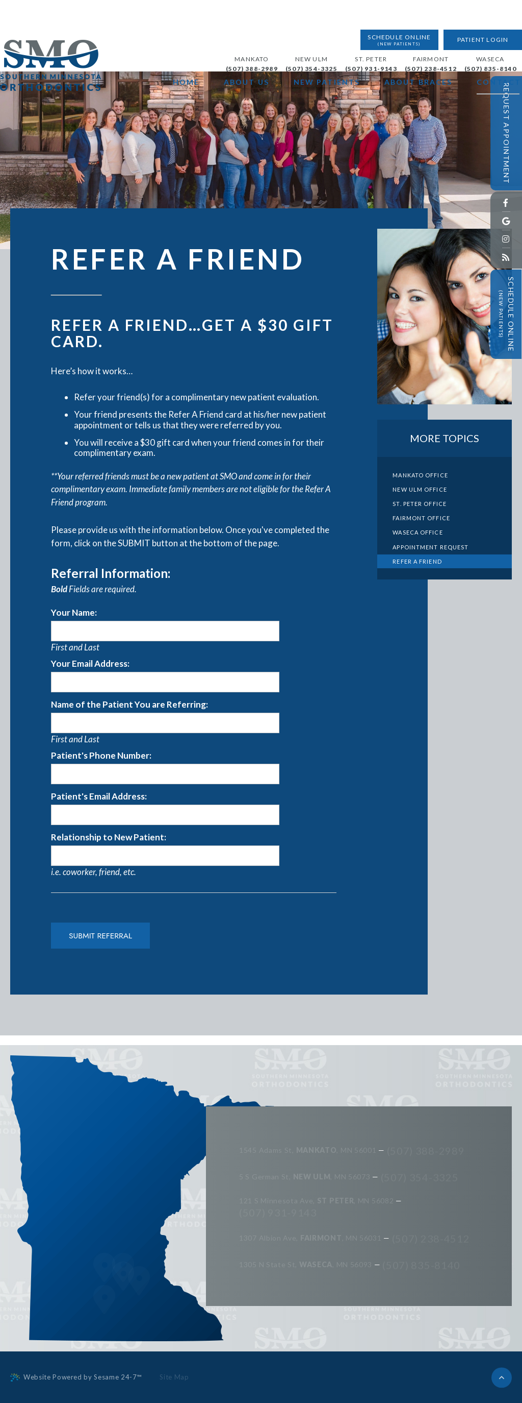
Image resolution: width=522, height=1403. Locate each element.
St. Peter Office (420, 503)
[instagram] (506, 239)
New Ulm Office (420, 489)
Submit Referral (100, 935)
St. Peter (359, 29)
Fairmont (419, 29)
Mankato (240, 29)
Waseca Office (417, 532)
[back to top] (501, 1377)
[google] (506, 221)
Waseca (478, 29)
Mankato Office (420, 475)
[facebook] (506, 203)
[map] (104, 1323)
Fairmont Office (421, 518)
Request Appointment (506, 133)
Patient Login (473, 10)
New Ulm (299, 29)
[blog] (506, 256)
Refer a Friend (417, 561)
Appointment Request (430, 547)
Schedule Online (393, 10)
